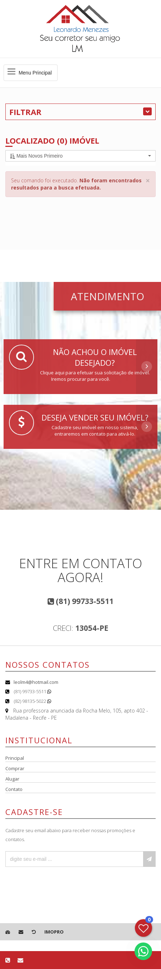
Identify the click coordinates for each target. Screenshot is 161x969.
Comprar (14, 768)
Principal (14, 758)
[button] (80, 156)
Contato (14, 789)
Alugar (12, 779)
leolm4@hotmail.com (36, 682)
